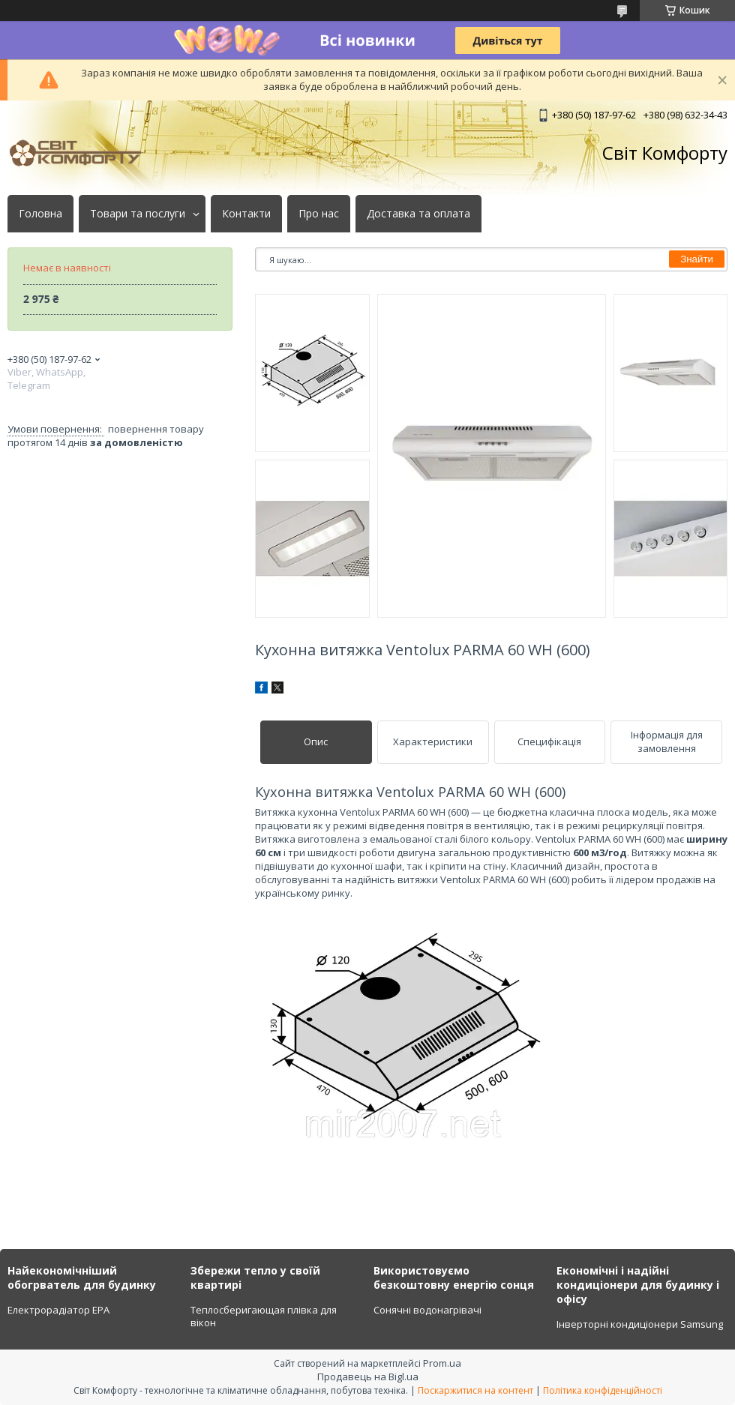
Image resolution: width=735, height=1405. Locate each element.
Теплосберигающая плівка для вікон (263, 1316)
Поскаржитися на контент (475, 1390)
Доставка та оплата (418, 213)
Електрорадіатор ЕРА (59, 1310)
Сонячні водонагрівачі (428, 1310)
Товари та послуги (137, 213)
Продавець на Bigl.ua (367, 1376)
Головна (40, 213)
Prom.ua (442, 1363)
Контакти (246, 213)
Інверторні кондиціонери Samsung (639, 1324)
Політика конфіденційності (602, 1390)
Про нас (318, 213)
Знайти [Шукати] (696, 259)
